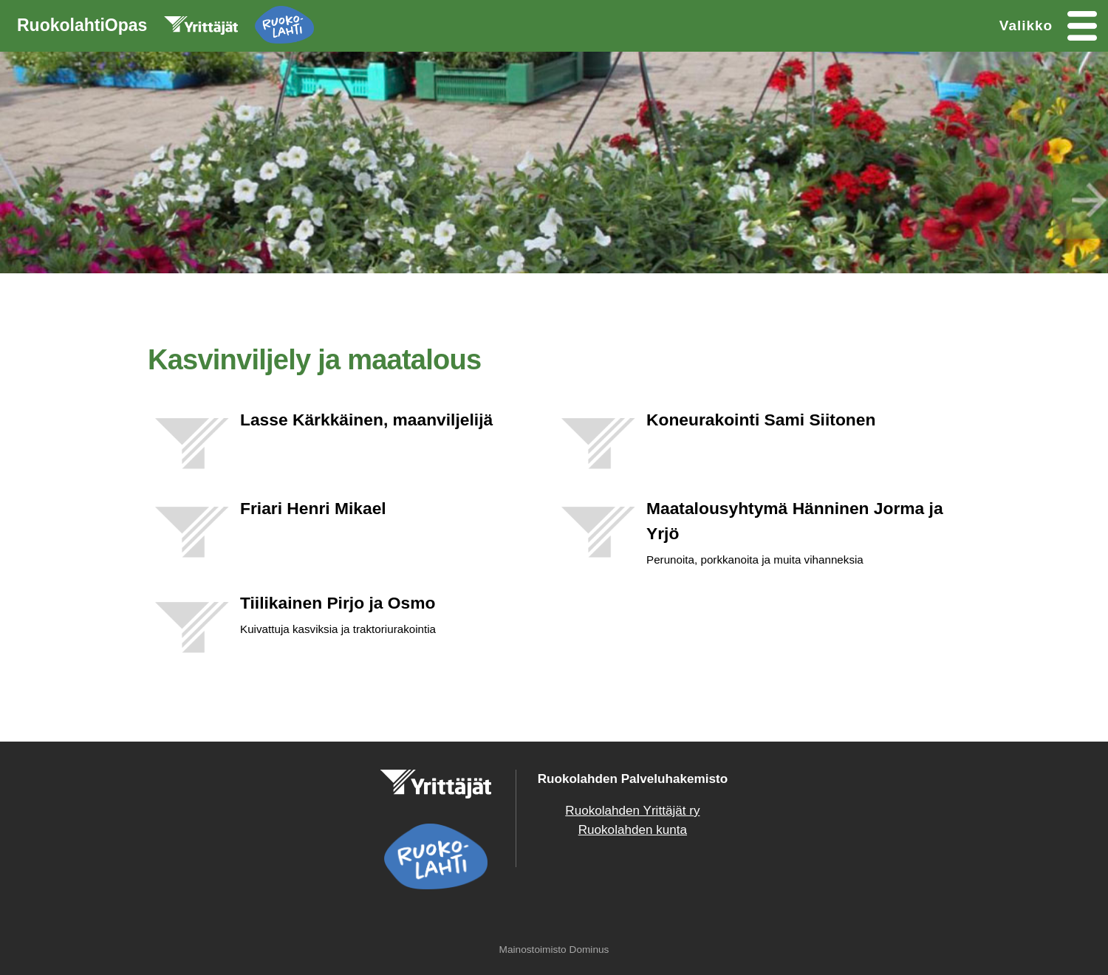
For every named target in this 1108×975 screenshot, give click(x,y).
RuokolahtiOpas (165, 28)
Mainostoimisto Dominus (554, 949)
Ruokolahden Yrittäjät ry (632, 811)
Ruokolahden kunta (632, 830)
